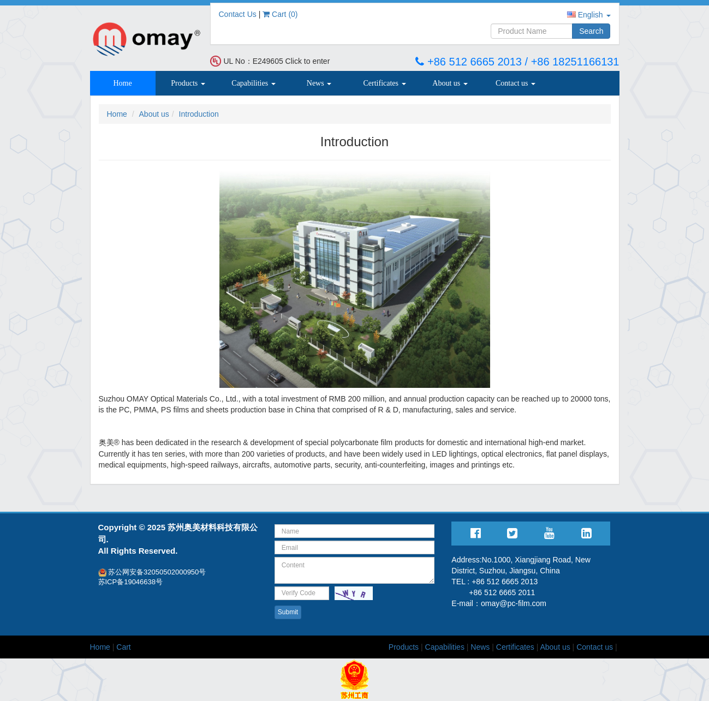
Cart (123, 647)
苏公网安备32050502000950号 (152, 572)
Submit (288, 612)
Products (188, 83)
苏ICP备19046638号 (130, 582)
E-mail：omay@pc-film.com (498, 603)
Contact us (515, 83)
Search (591, 31)
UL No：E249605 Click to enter (277, 61)
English (589, 14)
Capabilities (253, 83)
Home (122, 83)
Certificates (384, 83)
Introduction (199, 114)
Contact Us (238, 14)
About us (449, 83)
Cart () (280, 14)
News (319, 83)
